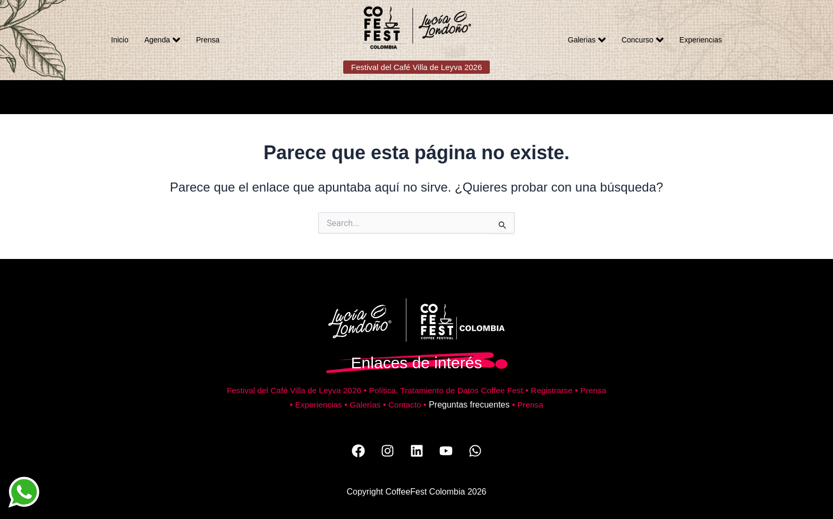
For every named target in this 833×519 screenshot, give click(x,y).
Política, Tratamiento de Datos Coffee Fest (462, 390)
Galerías (379, 404)
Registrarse (571, 390)
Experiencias (700, 40)
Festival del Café (267, 390)
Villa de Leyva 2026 (337, 390)
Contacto (420, 404)
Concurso (643, 40)
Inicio (120, 40)
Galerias (587, 40)
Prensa (207, 40)
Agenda (162, 40)
